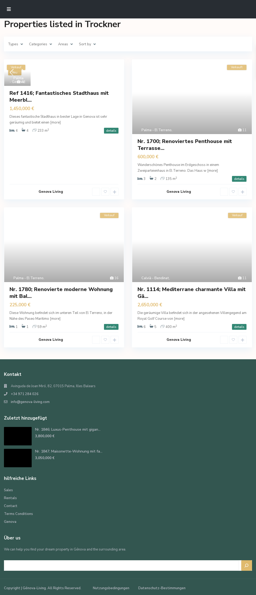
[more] (55, 122)
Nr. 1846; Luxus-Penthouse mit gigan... (68, 429)
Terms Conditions (18, 514)
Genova (10, 521)
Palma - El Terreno (156, 130)
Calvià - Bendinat (155, 278)
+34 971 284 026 (25, 394)
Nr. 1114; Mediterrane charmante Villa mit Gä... (192, 293)
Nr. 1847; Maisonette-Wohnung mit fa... (68, 451)
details (111, 131)
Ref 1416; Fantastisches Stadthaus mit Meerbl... (59, 97)
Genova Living (51, 191)
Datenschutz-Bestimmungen (162, 588)
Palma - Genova (17, 80)
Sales (8, 490)
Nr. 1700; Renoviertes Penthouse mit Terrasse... (185, 145)
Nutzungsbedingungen (111, 588)
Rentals (10, 498)
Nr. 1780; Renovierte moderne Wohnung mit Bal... (61, 293)
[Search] (246, 565)
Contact (10, 506)
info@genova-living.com (30, 402)
